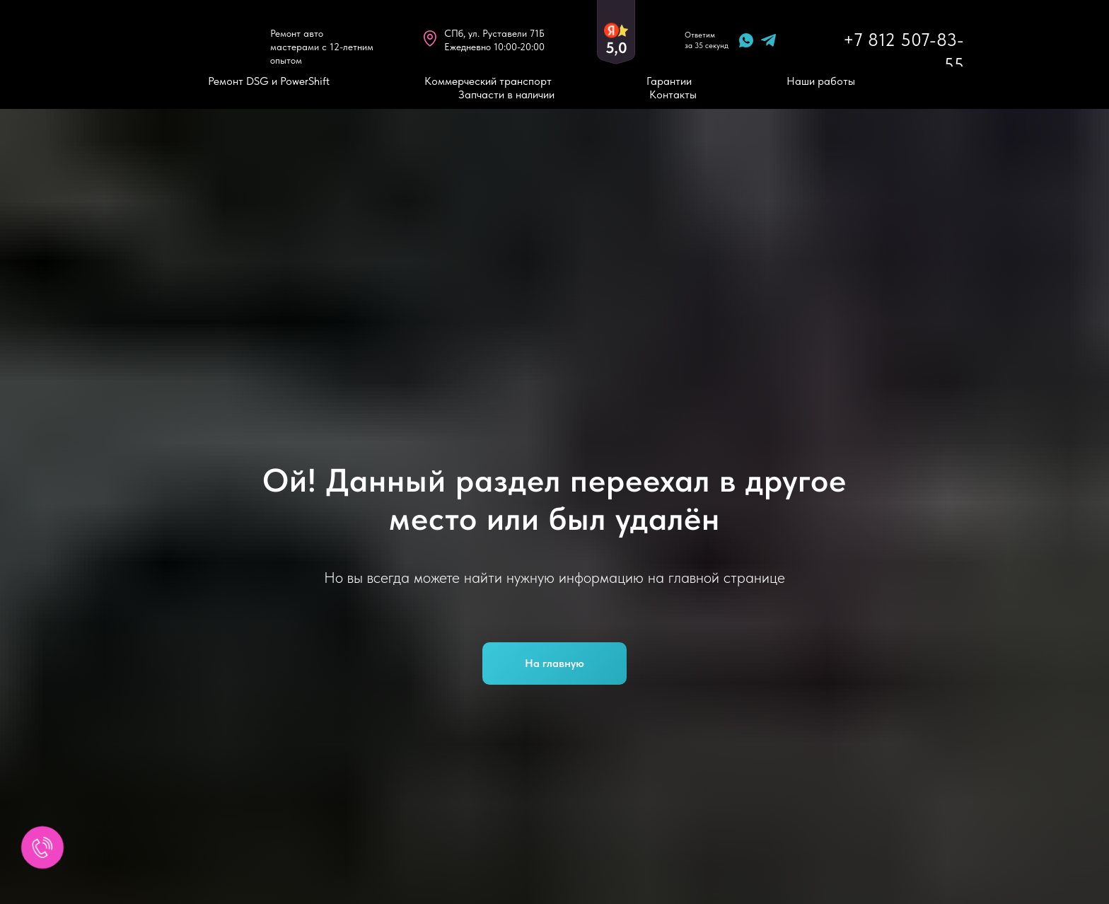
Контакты (673, 94)
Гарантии (669, 81)
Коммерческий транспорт (488, 81)
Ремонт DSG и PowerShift (269, 81)
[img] (182, 39)
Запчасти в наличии (506, 94)
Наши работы (820, 81)
